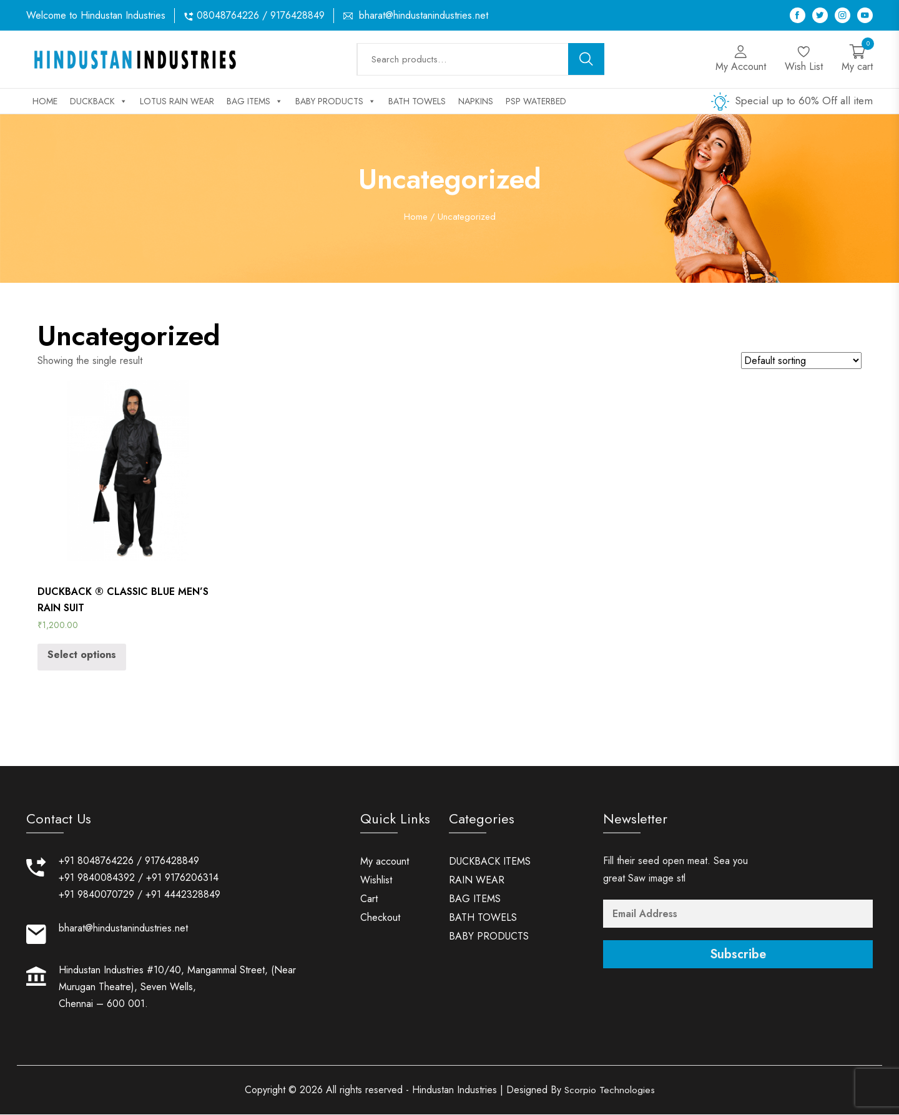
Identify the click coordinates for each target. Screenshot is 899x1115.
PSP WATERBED (536, 101)
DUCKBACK (98, 101)
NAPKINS (475, 101)
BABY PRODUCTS (335, 101)
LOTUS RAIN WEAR (177, 101)
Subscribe (738, 955)
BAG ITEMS (255, 101)
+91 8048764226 (96, 862)
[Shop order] (801, 360)
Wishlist (376, 881)
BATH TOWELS (417, 101)
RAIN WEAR (476, 881)
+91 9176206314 (182, 879)
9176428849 (172, 862)
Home (44, 101)
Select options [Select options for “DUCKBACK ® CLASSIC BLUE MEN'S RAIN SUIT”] (81, 654)
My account (384, 862)
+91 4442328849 (182, 895)
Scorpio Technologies (609, 1090)
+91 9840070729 (96, 895)
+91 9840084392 (97, 879)
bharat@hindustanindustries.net (423, 15)
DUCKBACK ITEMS (490, 862)
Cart (369, 900)
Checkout (380, 918)
